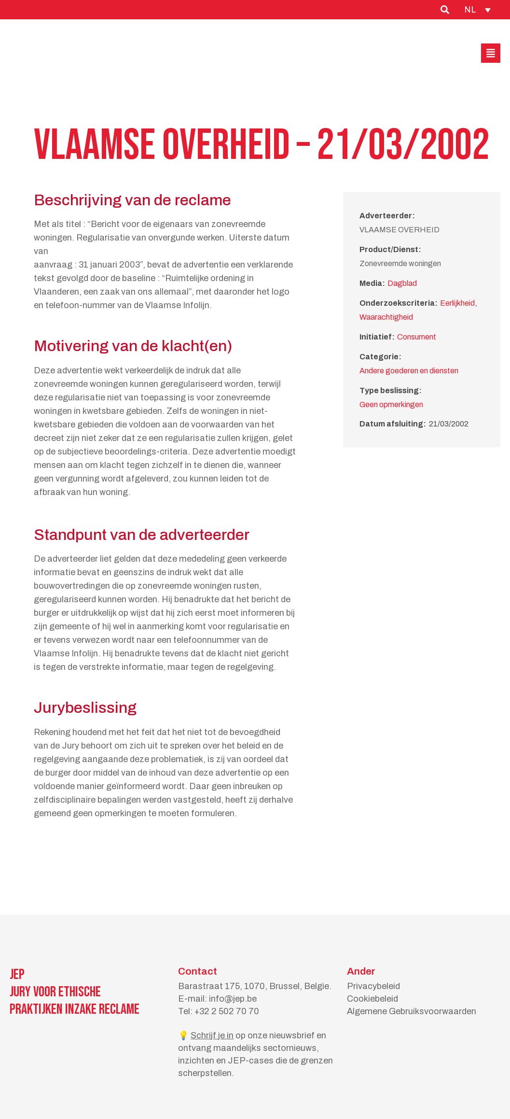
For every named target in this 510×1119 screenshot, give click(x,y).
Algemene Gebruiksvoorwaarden (411, 1011)
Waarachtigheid (386, 317)
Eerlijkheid (457, 303)
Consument (416, 337)
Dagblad (402, 283)
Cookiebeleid (372, 999)
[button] (490, 53)
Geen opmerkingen (391, 404)
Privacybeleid (373, 986)
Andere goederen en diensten (408, 371)
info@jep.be (233, 999)
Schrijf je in (212, 1035)
